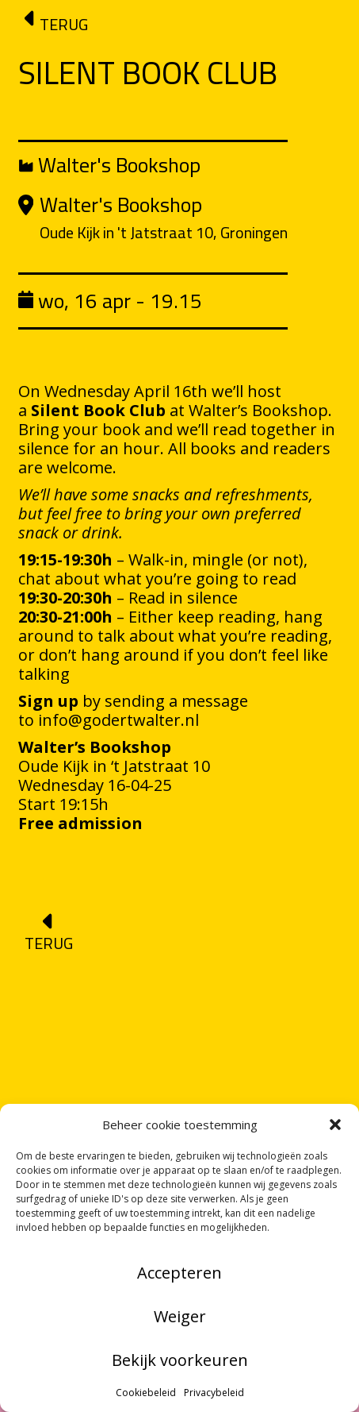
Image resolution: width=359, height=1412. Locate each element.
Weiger (180, 1316)
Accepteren (179, 1272)
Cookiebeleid (146, 1392)
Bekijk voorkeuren (180, 1360)
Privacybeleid (214, 1392)
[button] (335, 1124)
